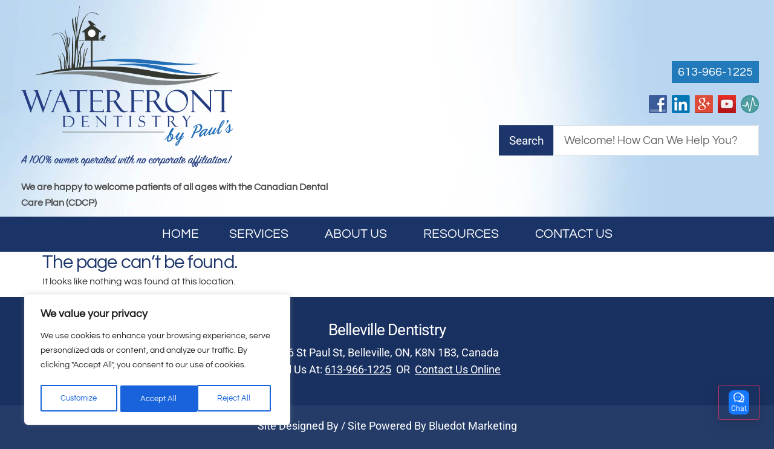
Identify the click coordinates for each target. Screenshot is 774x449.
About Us (359, 234)
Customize (79, 399)
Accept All (236, 399)
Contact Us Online (458, 369)
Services (261, 234)
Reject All (158, 399)
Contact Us (574, 234)
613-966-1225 (358, 369)
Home (180, 234)
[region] (157, 361)
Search (526, 141)
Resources (464, 234)
